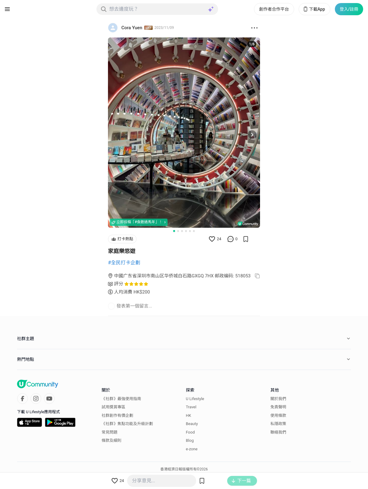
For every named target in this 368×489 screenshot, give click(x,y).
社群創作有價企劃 (117, 415)
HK (188, 415)
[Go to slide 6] (194, 231)
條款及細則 (111, 440)
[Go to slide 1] (174, 231)
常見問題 (109, 432)
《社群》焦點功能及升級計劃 (127, 423)
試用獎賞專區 (113, 407)
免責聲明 (278, 407)
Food (190, 432)
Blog (190, 440)
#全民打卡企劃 (124, 263)
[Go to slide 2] (178, 231)
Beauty (192, 423)
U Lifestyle (195, 398)
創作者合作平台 (274, 9)
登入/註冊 (349, 9)
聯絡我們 (278, 432)
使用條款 (278, 415)
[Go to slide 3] (182, 231)
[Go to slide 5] (190, 231)
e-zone (191, 449)
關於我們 (278, 398)
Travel (191, 407)
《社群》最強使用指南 (121, 398)
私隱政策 (278, 423)
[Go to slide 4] (186, 231)
